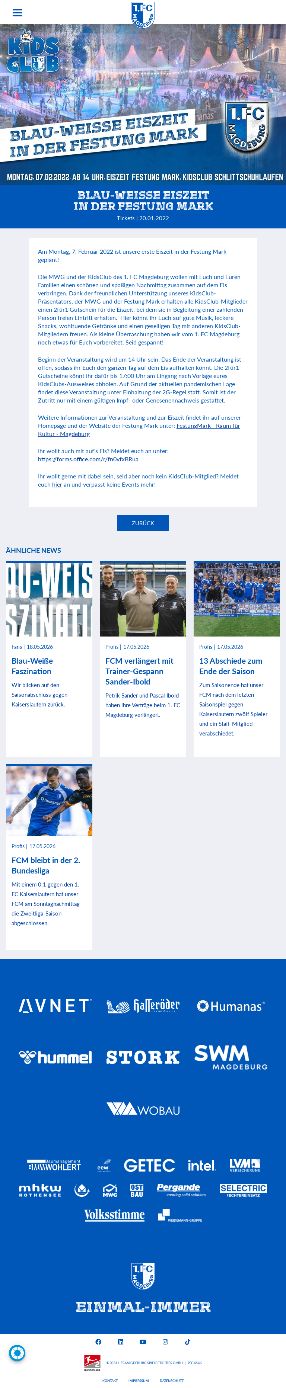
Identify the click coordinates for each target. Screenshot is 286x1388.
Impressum (138, 1381)
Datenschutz (172, 1381)
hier (57, 484)
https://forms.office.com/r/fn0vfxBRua (88, 458)
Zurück (143, 523)
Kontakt (110, 1381)
